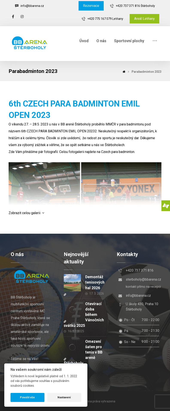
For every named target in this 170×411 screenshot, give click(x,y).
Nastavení (64, 397)
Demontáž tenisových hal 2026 (95, 282)
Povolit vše (27, 397)
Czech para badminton (117, 152)
